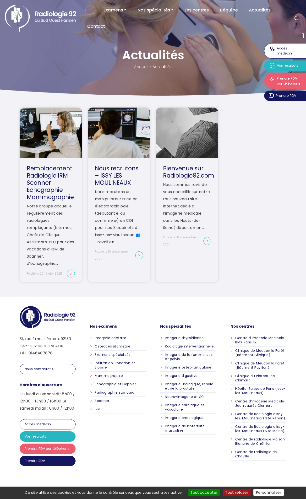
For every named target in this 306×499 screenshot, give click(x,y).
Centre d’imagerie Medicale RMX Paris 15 (259, 340)
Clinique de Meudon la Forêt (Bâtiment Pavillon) (259, 365)
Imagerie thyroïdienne (184, 338)
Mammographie (109, 376)
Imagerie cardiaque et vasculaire (184, 407)
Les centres (197, 10)
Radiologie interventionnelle (189, 346)
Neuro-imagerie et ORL (185, 397)
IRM (97, 409)
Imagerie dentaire (110, 338)
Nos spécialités (153, 10)
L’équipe (229, 10)
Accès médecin (280, 51)
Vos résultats (283, 66)
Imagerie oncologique (184, 418)
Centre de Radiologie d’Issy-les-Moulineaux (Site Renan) (260, 416)
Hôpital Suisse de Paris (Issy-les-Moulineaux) (260, 390)
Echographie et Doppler (115, 384)
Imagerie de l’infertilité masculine (185, 428)
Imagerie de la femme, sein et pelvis (189, 357)
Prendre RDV (282, 95)
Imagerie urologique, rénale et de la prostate (189, 386)
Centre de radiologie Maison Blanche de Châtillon (260, 441)
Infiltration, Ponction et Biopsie (115, 365)
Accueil (89, 10)
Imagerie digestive (181, 376)
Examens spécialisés (113, 355)
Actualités (260, 10)
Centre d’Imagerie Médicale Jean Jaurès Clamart (259, 403)
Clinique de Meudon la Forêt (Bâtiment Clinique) (259, 352)
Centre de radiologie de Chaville (256, 454)
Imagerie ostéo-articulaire (188, 367)
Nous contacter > (39, 369)
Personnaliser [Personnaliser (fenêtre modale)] (268, 492)
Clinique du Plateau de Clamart (255, 378)
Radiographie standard (114, 392)
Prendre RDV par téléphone (285, 81)
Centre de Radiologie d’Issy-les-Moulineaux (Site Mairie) (259, 428)
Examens (113, 10)
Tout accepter (204, 492)
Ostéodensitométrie (112, 346)
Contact (96, 26)
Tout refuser (236, 492)
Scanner (102, 401)
